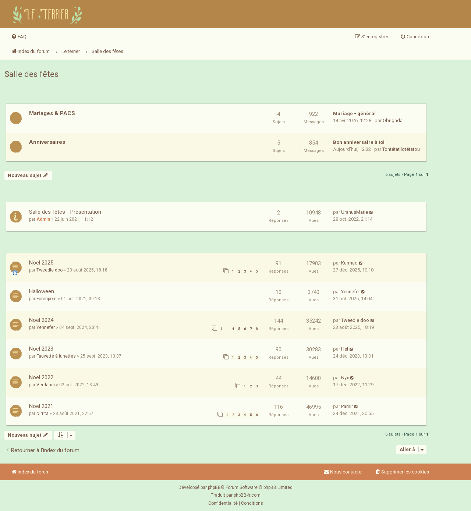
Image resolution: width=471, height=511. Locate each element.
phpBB (214, 487)
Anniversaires (47, 142)
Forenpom (46, 298)
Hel (344, 349)
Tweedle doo (49, 270)
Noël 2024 (41, 320)
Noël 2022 (41, 377)
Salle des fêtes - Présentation (65, 212)
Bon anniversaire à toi (359, 142)
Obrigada (393, 120)
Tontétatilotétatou (401, 149)
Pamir (347, 406)
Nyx (345, 377)
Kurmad (349, 263)
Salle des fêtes (31, 74)
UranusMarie (354, 212)
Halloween (41, 291)
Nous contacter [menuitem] (343, 472)
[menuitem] (18, 37)
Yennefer (350, 291)
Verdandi (45, 384)
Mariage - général (354, 113)
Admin (43, 219)
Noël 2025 (41, 262)
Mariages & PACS (52, 113)
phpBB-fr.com (247, 495)
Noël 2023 (41, 348)
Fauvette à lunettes (56, 356)
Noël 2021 (41, 406)
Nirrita (42, 413)
